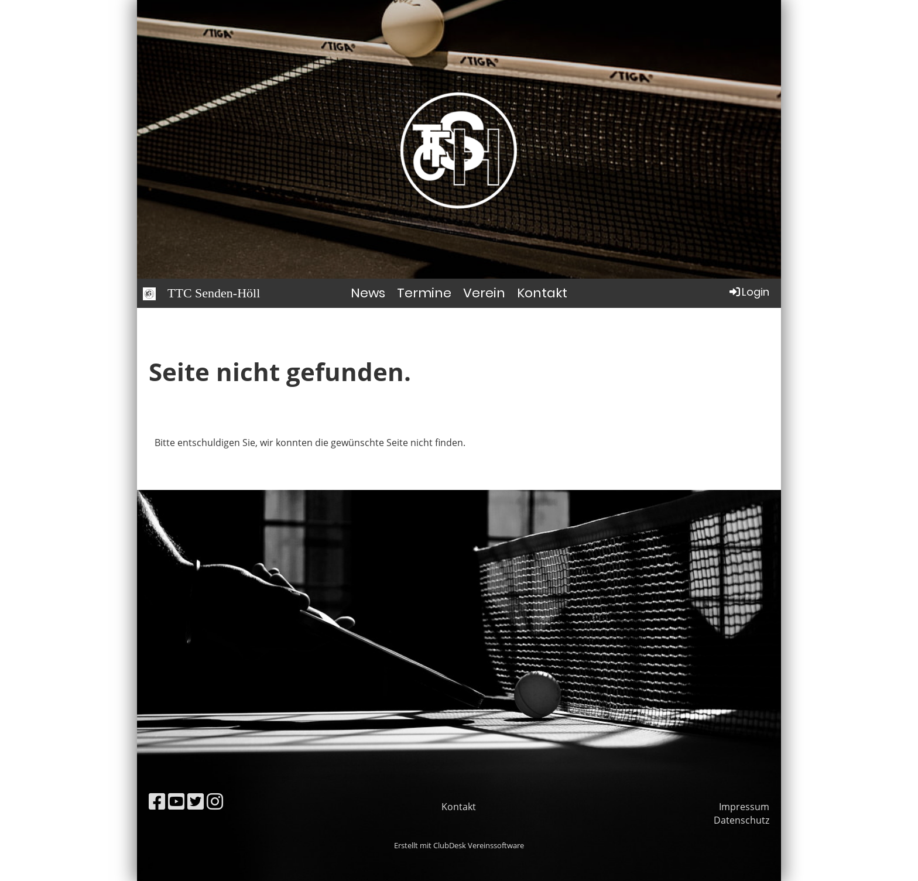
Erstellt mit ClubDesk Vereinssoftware (459, 845)
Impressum (744, 806)
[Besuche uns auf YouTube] (176, 801)
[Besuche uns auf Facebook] (157, 801)
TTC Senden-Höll (213, 293)
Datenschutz (741, 820)
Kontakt (542, 293)
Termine (424, 293)
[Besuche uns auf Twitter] (195, 801)
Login (748, 291)
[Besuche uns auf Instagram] (215, 801)
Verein (484, 293)
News (368, 293)
